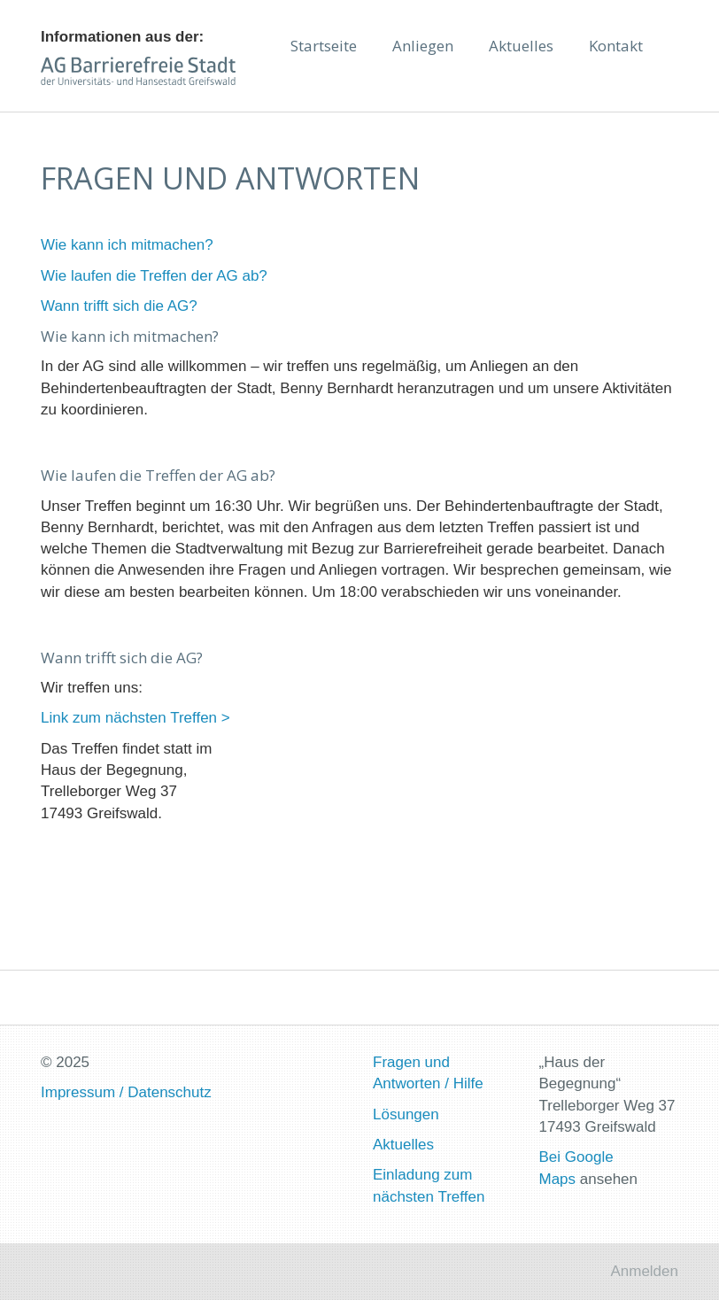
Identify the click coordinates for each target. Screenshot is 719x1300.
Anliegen (422, 45)
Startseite (323, 45)
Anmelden (644, 1271)
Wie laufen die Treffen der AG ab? (154, 275)
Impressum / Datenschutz (126, 1092)
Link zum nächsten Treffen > (135, 717)
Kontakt (616, 45)
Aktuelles (521, 45)
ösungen (409, 1114)
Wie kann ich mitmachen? (127, 244)
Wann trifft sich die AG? (119, 306)
